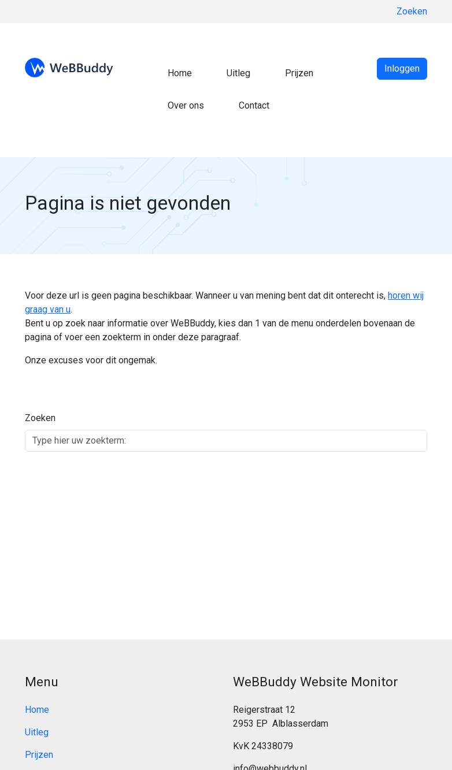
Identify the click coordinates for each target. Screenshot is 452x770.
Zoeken (412, 11)
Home (180, 73)
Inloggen (402, 68)
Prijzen (299, 73)
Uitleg (238, 73)
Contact (254, 105)
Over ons (186, 105)
